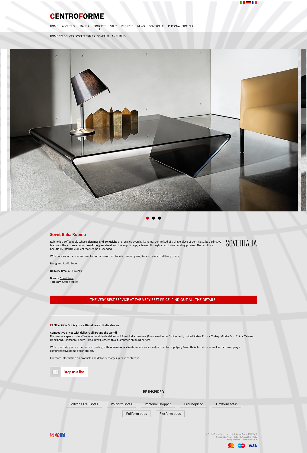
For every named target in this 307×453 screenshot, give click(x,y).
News (141, 26)
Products (99, 26)
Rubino (121, 36)
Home (54, 26)
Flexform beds (170, 413)
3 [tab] (159, 218)
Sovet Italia (105, 36)
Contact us (156, 26)
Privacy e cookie (233, 439)
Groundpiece (193, 404)
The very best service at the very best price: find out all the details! (153, 299)
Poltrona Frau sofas (84, 404)
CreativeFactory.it (249, 439)
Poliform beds (136, 413)
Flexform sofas (226, 404)
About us (68, 26)
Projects (127, 26)
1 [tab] (147, 218)
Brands (84, 26)
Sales (113, 26)
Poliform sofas (121, 404)
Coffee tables (85, 36)
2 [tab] (153, 218)
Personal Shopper (180, 26)
